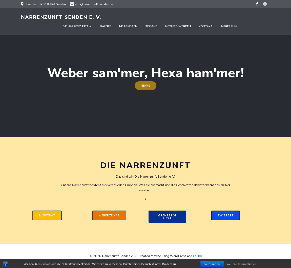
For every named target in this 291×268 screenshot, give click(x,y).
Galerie (105, 26)
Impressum (229, 26)
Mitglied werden (178, 26)
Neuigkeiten (128, 26)
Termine (151, 26)
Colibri (197, 256)
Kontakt (206, 26)
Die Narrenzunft (77, 26)
